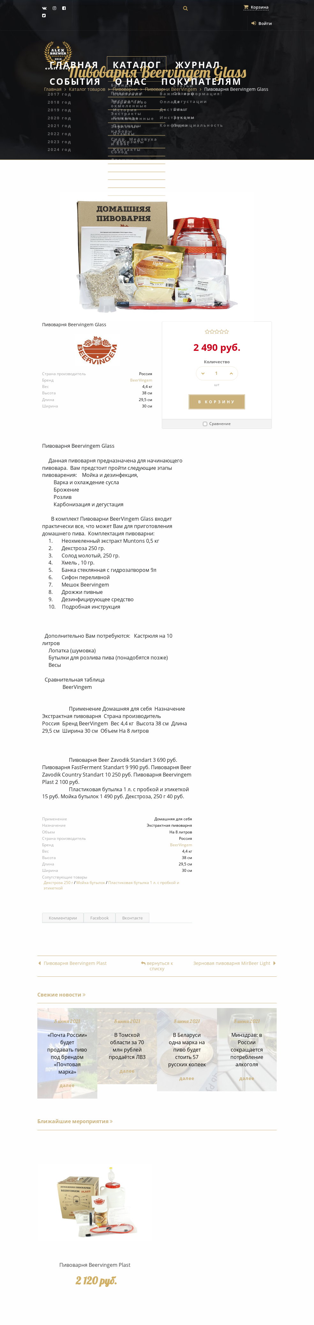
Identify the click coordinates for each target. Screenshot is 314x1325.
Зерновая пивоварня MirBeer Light (234, 963)
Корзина (256, 7)
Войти (261, 23)
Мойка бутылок (90, 882)
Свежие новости (61, 994)
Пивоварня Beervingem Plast (72, 963)
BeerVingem (141, 380)
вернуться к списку (157, 966)
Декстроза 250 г (58, 882)
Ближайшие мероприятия (75, 1121)
